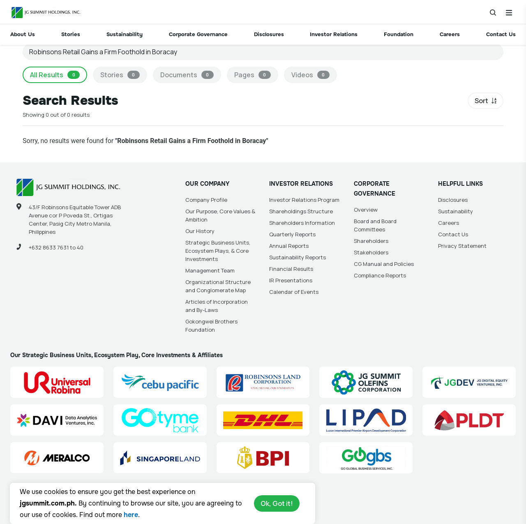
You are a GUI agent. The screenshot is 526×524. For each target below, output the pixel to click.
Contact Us (501, 34)
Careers (450, 34)
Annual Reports (289, 245)
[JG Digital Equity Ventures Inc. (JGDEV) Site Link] (469, 382)
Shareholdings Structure (301, 211)
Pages (252, 74)
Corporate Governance (198, 34)
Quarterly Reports (292, 234)
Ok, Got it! (277, 503)
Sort (481, 100)
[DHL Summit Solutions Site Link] (263, 420)
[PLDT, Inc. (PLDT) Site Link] (469, 420)
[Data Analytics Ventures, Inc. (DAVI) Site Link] (57, 420)
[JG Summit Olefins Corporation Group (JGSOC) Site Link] (366, 382)
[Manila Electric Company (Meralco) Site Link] (57, 457)
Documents (187, 74)
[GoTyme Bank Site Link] (160, 420)
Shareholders (371, 241)
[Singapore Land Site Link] (160, 457)
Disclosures (269, 34)
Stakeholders (371, 252)
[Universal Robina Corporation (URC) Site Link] (57, 382)
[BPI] (263, 457)
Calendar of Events (293, 291)
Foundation (398, 34)
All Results (55, 74)
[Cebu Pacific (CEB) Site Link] (160, 382)
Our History (200, 231)
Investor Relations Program (304, 199)
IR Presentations (290, 280)
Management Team (210, 270)
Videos (310, 74)
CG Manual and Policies (384, 264)
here (131, 514)
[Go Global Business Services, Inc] (366, 457)
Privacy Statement (462, 245)
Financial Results (291, 268)
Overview (366, 209)
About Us (22, 34)
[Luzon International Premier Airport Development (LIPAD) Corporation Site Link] (366, 420)
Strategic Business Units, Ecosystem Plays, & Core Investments (217, 251)
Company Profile (206, 199)
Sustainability (124, 34)
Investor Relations (334, 34)
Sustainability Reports (297, 257)
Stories (70, 34)
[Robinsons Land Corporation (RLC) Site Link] (263, 382)
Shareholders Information (302, 222)
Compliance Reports (380, 275)
